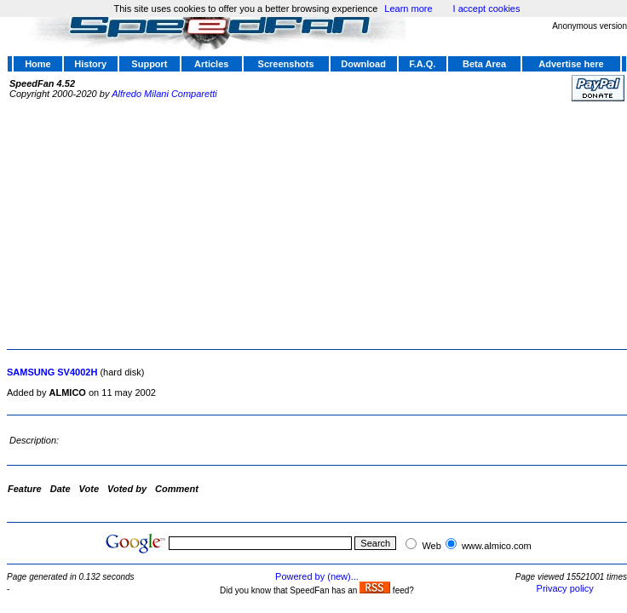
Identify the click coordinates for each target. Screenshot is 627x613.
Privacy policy (565, 588)
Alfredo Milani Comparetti (164, 94)
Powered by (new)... (317, 576)
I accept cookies (487, 8)
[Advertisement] (225, 223)
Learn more (408, 8)
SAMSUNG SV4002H (52, 372)
